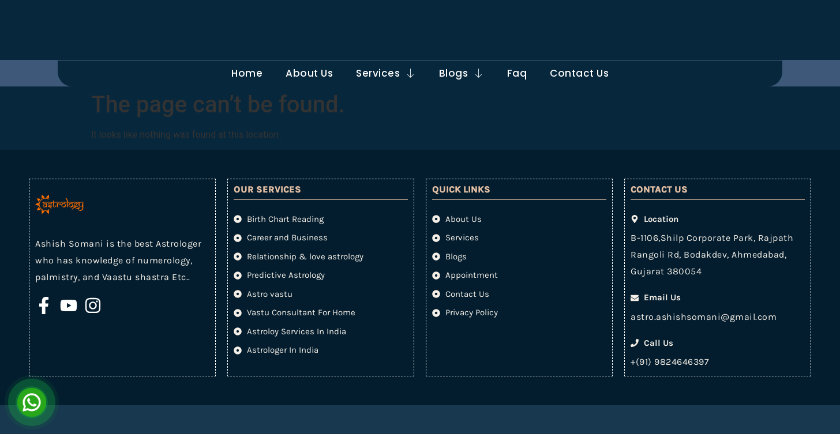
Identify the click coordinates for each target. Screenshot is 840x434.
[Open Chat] (31, 402)
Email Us (328, 10)
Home (246, 73)
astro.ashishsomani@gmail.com (704, 316)
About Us (309, 73)
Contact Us (579, 73)
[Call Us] (466, 17)
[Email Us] (287, 17)
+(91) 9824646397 (670, 361)
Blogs (461, 73)
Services (386, 73)
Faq (517, 73)
